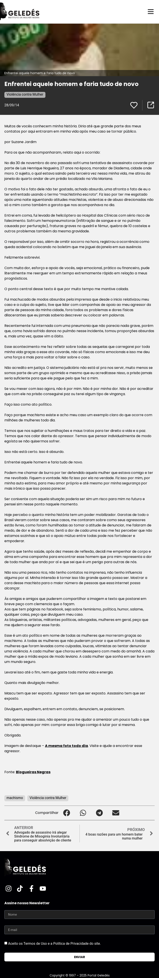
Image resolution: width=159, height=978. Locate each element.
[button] (67, 813)
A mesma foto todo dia (66, 745)
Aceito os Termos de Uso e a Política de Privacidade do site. (54, 943)
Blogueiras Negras (33, 772)
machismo (15, 798)
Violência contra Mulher (25, 94)
